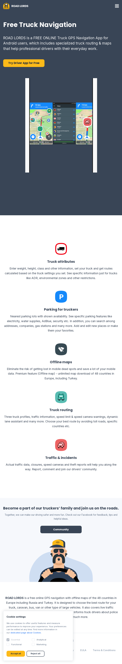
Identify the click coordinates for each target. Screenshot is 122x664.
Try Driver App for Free (24, 63)
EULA (98, 650)
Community (61, 529)
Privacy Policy (80, 650)
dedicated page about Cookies (25, 632)
